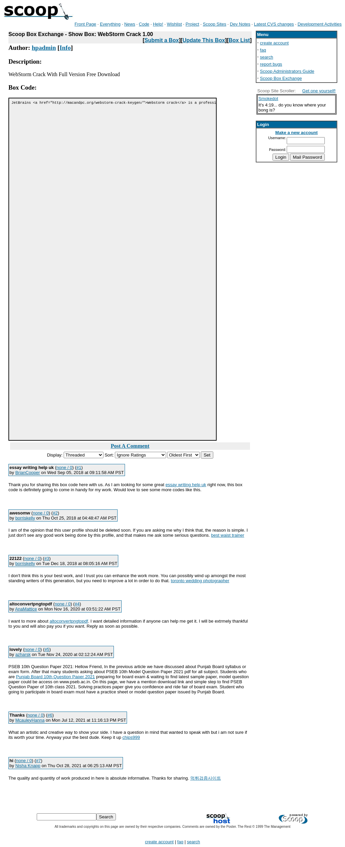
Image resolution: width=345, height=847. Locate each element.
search (266, 57)
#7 (38, 760)
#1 (78, 467)
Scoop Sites (214, 24)
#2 (55, 512)
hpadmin (44, 47)
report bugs (271, 64)
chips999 (131, 737)
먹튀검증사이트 (205, 778)
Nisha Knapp (27, 765)
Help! (158, 24)
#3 (46, 558)
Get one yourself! (319, 90)
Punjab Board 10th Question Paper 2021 (55, 676)
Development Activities (319, 24)
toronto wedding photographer (200, 580)
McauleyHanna (29, 720)
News (129, 24)
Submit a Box (162, 40)
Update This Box (204, 40)
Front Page (85, 24)
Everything (110, 24)
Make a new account (296, 132)
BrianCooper (27, 472)
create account (274, 42)
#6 (50, 715)
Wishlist (174, 24)
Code (144, 24)
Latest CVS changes (274, 24)
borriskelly (25, 518)
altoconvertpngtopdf (69, 621)
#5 (46, 649)
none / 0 (64, 467)
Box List (239, 40)
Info (65, 47)
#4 (77, 603)
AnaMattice (26, 608)
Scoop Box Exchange (281, 78)
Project (192, 24)
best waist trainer (227, 535)
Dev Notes (240, 24)
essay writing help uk (185, 484)
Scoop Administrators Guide (287, 71)
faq (263, 50)
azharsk (23, 654)
